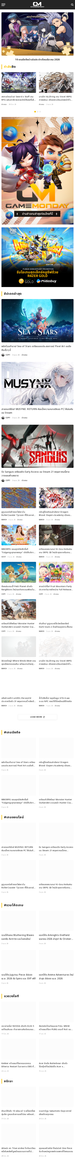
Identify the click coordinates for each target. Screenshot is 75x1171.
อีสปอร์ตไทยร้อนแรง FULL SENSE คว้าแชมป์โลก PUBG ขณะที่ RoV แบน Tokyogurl (55, 1029)
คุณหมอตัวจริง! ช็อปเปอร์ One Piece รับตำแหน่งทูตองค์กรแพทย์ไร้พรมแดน (56, 1150)
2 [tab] (37, 111)
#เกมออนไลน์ (14, 817)
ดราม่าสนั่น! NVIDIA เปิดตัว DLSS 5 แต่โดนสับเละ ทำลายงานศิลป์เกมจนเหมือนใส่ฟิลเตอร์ (18, 1029)
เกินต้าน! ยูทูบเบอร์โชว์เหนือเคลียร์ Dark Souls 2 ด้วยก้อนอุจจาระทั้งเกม (56, 625)
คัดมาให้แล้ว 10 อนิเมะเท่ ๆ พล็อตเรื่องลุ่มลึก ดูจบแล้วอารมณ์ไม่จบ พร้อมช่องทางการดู (18, 1114)
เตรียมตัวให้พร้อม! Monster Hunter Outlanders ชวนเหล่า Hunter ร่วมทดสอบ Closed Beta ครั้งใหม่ (17, 627)
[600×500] (37, 257)
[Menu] (3, 4)
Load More (37, 717)
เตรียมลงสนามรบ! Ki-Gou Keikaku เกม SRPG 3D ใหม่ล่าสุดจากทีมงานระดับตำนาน (55, 552)
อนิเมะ (8, 1081)
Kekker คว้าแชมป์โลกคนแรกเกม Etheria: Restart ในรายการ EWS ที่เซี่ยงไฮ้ (17, 1066)
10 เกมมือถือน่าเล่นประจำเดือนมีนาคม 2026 (37, 59)
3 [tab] (40, 111)
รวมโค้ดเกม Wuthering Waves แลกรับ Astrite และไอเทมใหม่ (17, 937)
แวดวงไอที (11, 996)
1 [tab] (35, 111)
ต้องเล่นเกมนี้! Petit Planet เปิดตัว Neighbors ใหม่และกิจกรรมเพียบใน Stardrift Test (17, 589)
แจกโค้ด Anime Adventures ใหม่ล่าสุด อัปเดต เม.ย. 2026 (56, 976)
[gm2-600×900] (37, 170)
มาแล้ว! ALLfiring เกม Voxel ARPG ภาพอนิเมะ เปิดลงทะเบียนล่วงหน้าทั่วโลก (55, 100)
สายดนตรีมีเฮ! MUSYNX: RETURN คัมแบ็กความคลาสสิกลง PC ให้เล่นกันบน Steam (18, 850)
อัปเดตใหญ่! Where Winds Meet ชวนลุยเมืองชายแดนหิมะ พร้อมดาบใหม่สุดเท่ (18, 664)
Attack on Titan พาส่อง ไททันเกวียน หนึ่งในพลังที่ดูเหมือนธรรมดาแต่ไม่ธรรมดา (18, 1151)
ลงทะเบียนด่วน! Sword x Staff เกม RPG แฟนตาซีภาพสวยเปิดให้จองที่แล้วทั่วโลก (18, 100)
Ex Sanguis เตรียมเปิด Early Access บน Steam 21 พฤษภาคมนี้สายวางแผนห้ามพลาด (56, 850)
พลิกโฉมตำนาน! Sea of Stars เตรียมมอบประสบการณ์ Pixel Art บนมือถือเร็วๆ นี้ (18, 765)
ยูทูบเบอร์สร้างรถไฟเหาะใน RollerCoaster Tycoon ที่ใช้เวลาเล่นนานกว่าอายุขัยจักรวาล (18, 515)
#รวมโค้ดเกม (13, 905)
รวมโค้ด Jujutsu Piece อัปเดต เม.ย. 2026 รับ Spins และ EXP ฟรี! (18, 976)
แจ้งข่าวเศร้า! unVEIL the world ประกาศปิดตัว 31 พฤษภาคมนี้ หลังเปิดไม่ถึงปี (18, 701)
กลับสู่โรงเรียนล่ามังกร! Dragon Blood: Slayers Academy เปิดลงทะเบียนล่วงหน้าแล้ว (54, 515)
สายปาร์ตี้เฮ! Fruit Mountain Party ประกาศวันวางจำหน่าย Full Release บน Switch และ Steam (55, 589)
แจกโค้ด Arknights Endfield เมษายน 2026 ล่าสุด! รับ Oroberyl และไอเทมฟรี (56, 938)
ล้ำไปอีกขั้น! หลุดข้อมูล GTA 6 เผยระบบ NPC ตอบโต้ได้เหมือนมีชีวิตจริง (55, 700)
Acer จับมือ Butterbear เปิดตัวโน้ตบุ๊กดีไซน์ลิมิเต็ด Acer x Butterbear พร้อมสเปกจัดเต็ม (53, 1066)
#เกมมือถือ (12, 732)
